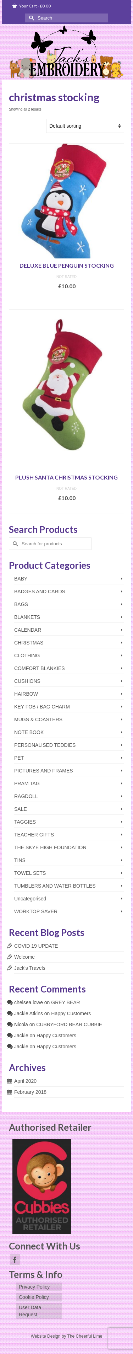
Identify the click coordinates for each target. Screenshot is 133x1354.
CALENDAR (27, 630)
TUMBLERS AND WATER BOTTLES (54, 886)
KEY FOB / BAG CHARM (42, 707)
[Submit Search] (30, 18)
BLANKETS (27, 617)
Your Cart (31, 6)
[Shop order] (85, 126)
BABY (20, 579)
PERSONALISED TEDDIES (45, 745)
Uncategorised (30, 898)
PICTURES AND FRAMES (43, 771)
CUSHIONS (27, 681)
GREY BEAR (65, 1002)
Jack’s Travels (29, 968)
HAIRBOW (26, 694)
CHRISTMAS (28, 643)
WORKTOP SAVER (35, 911)
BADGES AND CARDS (39, 591)
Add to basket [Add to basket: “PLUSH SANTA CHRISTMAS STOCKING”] (66, 508)
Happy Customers (71, 1013)
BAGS (21, 604)
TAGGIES (25, 822)
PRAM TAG (27, 783)
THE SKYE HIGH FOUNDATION (50, 847)
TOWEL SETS (30, 873)
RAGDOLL (26, 796)
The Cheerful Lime (84, 1336)
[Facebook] (15, 1259)
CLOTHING (27, 655)
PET (19, 758)
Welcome (24, 957)
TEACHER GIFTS (34, 834)
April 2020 (25, 1081)
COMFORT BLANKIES (39, 668)
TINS (20, 860)
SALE (20, 809)
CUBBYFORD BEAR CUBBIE (69, 1024)
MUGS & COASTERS (38, 719)
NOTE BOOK (29, 732)
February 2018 (30, 1092)
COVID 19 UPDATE (36, 946)
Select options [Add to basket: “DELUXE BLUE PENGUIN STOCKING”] (66, 296)
